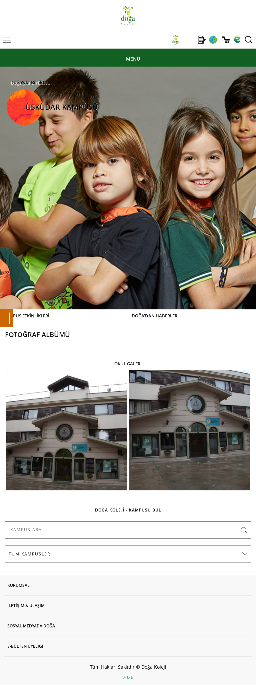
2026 (128, 677)
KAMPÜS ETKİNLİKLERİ (26, 316)
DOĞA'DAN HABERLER (154, 316)
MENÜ (133, 59)
